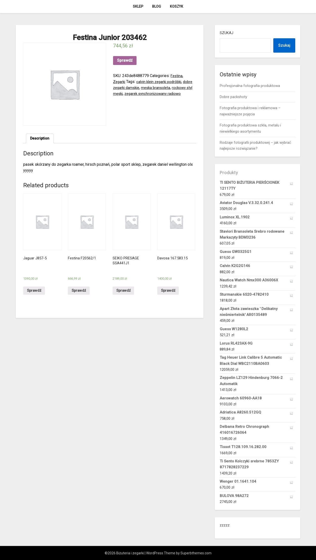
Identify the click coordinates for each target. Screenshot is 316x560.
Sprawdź (125, 60)
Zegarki (119, 81)
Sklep (138, 6)
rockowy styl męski (129, 93)
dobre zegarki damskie (133, 87)
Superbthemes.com (196, 553)
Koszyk (176, 6)
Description (40, 138)
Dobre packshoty (233, 97)
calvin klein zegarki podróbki (161, 81)
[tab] (40, 139)
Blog (156, 6)
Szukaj (226, 33)
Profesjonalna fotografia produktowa (250, 85)
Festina (177, 75)
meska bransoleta (170, 87)
